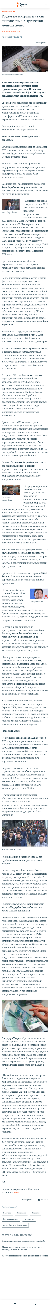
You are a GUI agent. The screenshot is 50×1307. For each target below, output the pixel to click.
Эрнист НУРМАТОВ (11, 32)
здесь (16, 1192)
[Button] (42, 42)
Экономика (8, 11)
